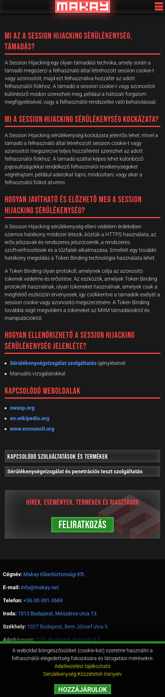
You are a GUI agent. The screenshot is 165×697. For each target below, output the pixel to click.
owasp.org (22, 408)
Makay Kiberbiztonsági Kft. (54, 574)
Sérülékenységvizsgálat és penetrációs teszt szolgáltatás (75, 471)
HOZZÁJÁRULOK (82, 689)
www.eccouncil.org (32, 429)
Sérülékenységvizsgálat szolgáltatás (53, 363)
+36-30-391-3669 (43, 600)
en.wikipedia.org (29, 418)
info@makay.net (40, 587)
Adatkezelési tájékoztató (82, 666)
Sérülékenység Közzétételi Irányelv (82, 674)
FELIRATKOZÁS (82, 525)
